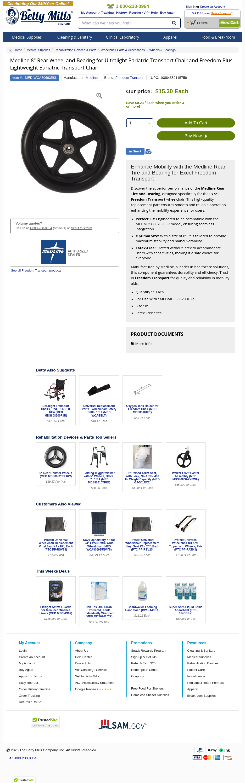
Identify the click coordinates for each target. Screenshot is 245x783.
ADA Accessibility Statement (95, 682)
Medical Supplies (27, 37)
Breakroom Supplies (201, 695)
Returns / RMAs (30, 702)
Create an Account (212, 6)
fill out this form (81, 228)
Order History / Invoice (34, 689)
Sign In (190, 6)
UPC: (155, 78)
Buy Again (167, 12)
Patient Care (196, 670)
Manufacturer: (73, 78)
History (121, 12)
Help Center (83, 657)
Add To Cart (196, 123)
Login (23, 650)
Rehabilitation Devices (202, 663)
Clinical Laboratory (122, 37)
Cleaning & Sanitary (74, 37)
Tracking (107, 12)
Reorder (135, 12)
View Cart (229, 23)
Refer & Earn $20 (143, 663)
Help (154, 12)
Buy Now (195, 136)
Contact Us (83, 663)
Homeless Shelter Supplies (150, 695)
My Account (90, 12)
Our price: (139, 91)
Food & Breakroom (218, 37)
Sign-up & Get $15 (144, 657)
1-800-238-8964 (41, 228)
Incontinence (196, 676)
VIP (146, 12)
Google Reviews (86, 689)
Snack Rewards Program (148, 650)
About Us (81, 650)
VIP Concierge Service (91, 670)
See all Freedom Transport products (36, 270)
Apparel (170, 37)
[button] (14, 148)
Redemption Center (144, 670)
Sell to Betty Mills (87, 676)
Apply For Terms (30, 676)
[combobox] (139, 122)
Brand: (109, 78)
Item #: (17, 78)
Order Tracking (29, 695)
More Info (143, 343)
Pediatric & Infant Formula (205, 682)
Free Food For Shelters (147, 688)
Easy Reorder (28, 682)
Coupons (137, 676)
